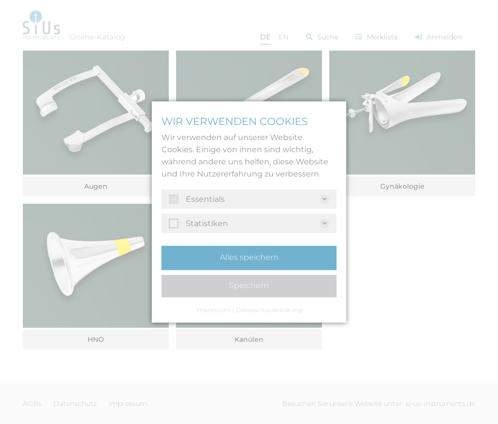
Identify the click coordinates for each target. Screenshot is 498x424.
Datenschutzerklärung (269, 310)
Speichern (249, 285)
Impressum (213, 310)
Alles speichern (249, 257)
